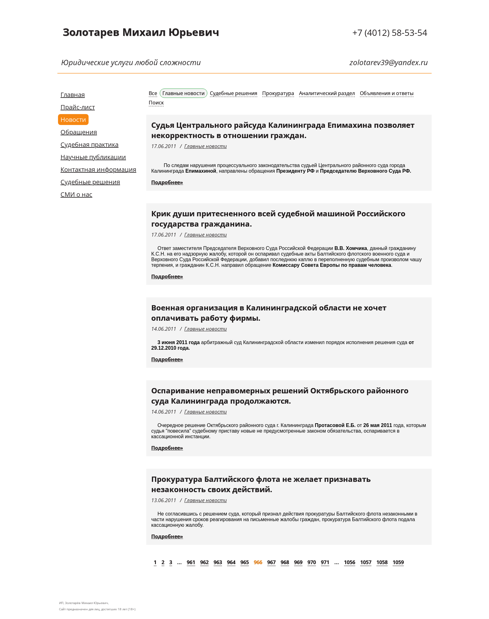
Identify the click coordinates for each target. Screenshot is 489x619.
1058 (382, 562)
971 (325, 562)
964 (231, 562)
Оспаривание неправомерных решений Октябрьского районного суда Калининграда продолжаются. (280, 395)
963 (218, 562)
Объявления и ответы (387, 93)
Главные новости (183, 93)
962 (204, 562)
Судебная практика (90, 144)
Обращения (79, 132)
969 (298, 562)
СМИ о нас (76, 194)
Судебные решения (90, 182)
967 (271, 562)
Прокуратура (278, 93)
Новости (73, 119)
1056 (349, 562)
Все (153, 93)
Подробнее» (167, 182)
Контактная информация (98, 169)
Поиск (156, 102)
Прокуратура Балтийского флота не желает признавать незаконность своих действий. (261, 484)
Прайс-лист (78, 107)
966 (258, 562)
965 (244, 562)
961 (191, 562)
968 (285, 562)
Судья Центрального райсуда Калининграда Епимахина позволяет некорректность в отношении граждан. (282, 130)
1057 (365, 562)
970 (311, 562)
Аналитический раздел (327, 93)
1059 (398, 562)
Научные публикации (93, 157)
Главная (73, 94)
